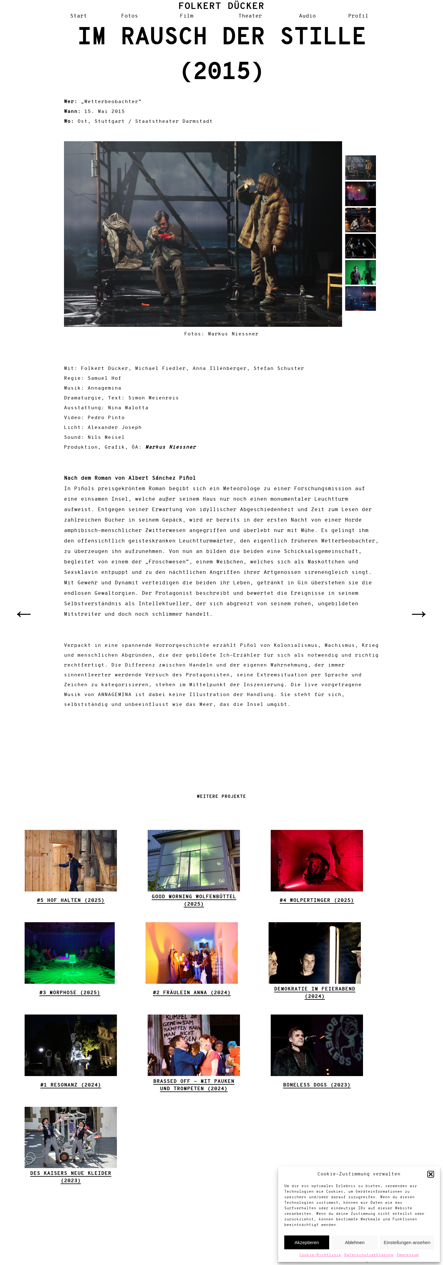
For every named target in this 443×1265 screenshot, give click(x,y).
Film (187, 16)
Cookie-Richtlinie (320, 1255)
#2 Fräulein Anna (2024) (192, 993)
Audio (307, 16)
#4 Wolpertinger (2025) (317, 900)
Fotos (129, 16)
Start (78, 16)
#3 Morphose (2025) (69, 993)
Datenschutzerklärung (368, 1255)
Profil (358, 16)
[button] (431, 1174)
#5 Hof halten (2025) (71, 900)
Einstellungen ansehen (407, 1242)
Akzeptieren (306, 1242)
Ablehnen (354, 1242)
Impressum (408, 1255)
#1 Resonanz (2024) (70, 1085)
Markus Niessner (170, 447)
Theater (250, 16)
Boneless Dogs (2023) (317, 1085)
